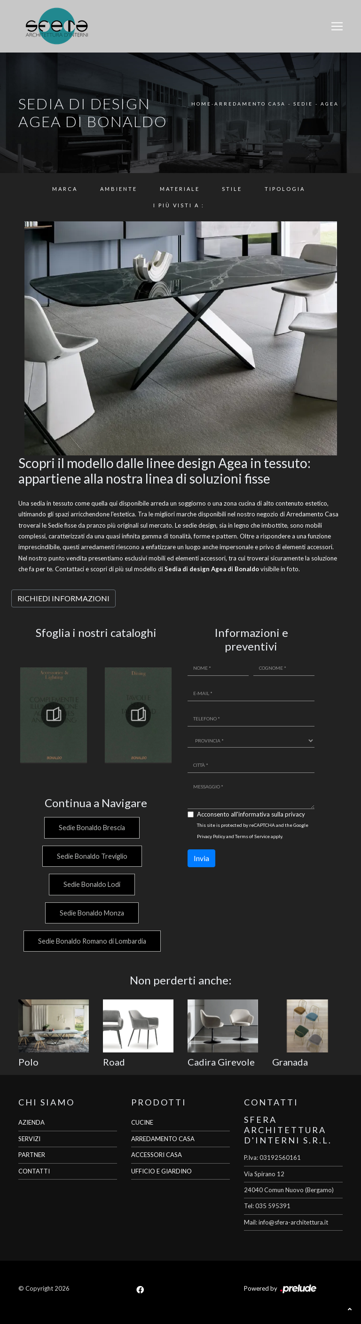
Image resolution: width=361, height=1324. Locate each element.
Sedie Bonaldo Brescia (91, 828)
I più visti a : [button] (178, 205)
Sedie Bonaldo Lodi (91, 884)
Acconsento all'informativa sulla (251, 814)
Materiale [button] (180, 189)
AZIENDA (31, 1122)
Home (201, 103)
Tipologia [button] (285, 189)
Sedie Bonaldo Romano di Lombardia (91, 941)
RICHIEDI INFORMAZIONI (63, 598)
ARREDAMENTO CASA (163, 1138)
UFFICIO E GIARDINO (161, 1171)
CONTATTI (34, 1171)
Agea (330, 103)
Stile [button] (232, 189)
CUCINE (142, 1122)
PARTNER (31, 1154)
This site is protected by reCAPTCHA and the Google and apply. (252, 830)
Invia (201, 858)
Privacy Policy (211, 836)
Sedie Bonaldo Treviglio (91, 856)
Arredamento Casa (250, 103)
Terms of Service (252, 836)
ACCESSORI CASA (156, 1154)
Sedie (303, 103)
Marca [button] (65, 189)
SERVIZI (29, 1138)
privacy (295, 814)
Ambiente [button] (118, 189)
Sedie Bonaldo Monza (91, 913)
